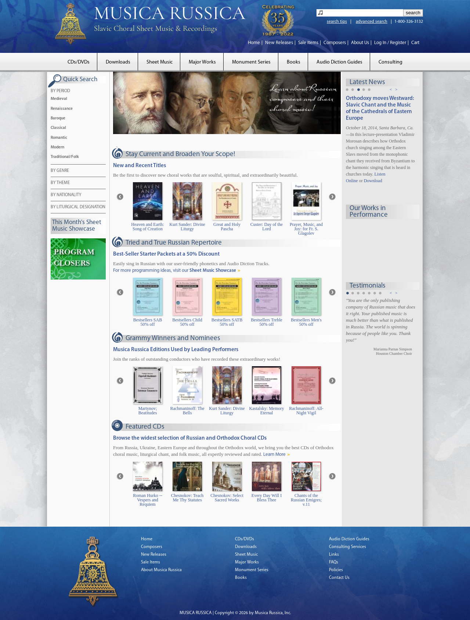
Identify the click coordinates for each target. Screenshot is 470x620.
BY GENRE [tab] (60, 171)
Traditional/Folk (65, 157)
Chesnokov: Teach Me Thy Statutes (187, 497)
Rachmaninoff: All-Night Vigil (306, 410)
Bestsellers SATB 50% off (227, 322)
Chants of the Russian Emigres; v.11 (306, 500)
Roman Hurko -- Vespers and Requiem (147, 500)
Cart (415, 42)
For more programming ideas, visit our (174, 270)
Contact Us (339, 578)
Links (334, 554)
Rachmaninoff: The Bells (187, 410)
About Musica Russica (161, 570)
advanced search (371, 21)
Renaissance (62, 109)
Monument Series (251, 62)
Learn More (274, 454)
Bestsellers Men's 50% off (306, 322)
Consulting (390, 62)
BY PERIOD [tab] (60, 91)
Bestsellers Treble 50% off (266, 322)
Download (373, 180)
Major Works (202, 62)
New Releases (279, 42)
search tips (337, 21)
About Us (360, 42)
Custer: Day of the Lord (266, 226)
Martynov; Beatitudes (147, 410)
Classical (58, 128)
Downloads (118, 62)
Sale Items (308, 42)
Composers (334, 42)
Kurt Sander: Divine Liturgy (187, 226)
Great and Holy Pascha (227, 226)
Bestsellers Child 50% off (187, 322)
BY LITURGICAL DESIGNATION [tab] (78, 207)
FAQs (333, 562)
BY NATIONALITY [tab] (66, 195)
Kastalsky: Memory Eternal (266, 410)
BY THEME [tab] (60, 183)
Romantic (59, 138)
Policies (336, 570)
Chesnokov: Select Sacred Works (226, 497)
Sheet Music (160, 62)
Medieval (59, 99)
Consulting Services (347, 547)
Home (254, 42)
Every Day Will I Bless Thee (267, 497)
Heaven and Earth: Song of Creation (147, 226)
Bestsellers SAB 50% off (147, 322)
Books (293, 62)
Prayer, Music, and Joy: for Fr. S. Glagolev (306, 229)
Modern (57, 147)
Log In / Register (390, 42)
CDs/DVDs (79, 62)
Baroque (58, 118)
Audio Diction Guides (339, 62)
